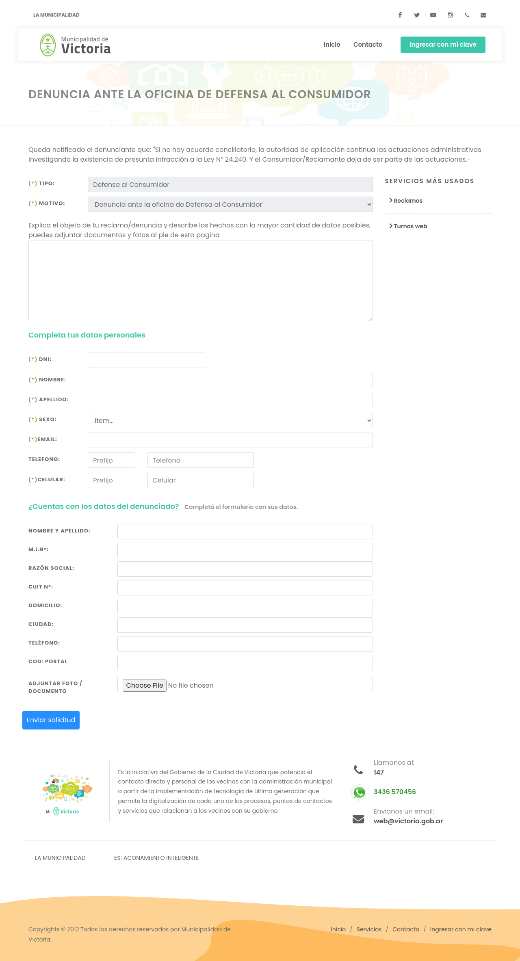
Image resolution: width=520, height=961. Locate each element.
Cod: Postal (48, 661)
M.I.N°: (38, 549)
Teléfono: (44, 643)
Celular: (46, 479)
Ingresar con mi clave (443, 44)
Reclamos (404, 201)
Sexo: (42, 419)
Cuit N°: (40, 587)
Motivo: (46, 203)
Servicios (369, 929)
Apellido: (48, 399)
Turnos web (406, 226)
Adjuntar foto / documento (55, 687)
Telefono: (44, 459)
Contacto (405, 929)
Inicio (338, 929)
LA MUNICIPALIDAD (60, 858)
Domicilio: (45, 605)
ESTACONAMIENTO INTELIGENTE (156, 858)
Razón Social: (51, 568)
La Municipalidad (56, 14)
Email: (42, 439)
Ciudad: (41, 624)
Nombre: (47, 379)
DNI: (40, 359)
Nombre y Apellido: (59, 531)
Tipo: (41, 183)
